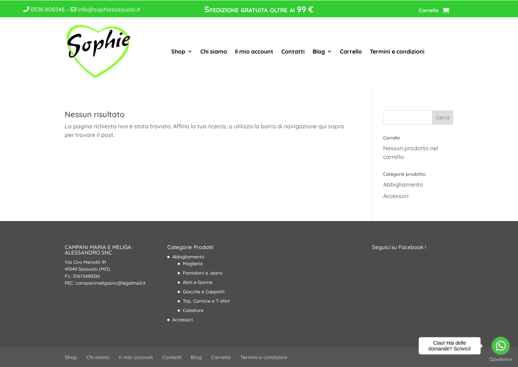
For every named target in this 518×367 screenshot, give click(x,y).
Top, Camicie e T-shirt (206, 301)
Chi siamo (213, 51)
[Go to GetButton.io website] (500, 359)
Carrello (429, 11)
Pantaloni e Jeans (202, 273)
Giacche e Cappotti (203, 291)
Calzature (193, 310)
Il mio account (254, 51)
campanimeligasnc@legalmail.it (111, 283)
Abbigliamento (403, 184)
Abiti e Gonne (197, 282)
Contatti (293, 51)
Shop (178, 51)
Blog (319, 51)
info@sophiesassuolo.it (105, 9)
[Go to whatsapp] (501, 346)
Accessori (396, 195)
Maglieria (193, 263)
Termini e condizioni (397, 51)
